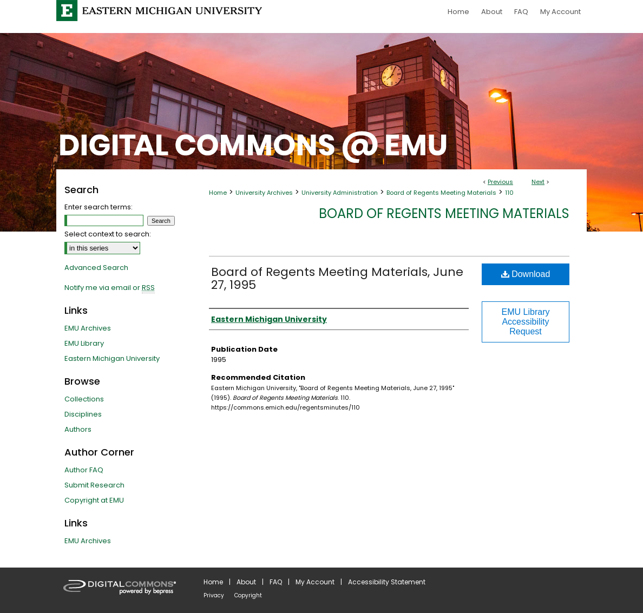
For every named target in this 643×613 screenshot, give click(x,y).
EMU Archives (87, 328)
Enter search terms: (98, 207)
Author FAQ (83, 470)
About (246, 581)
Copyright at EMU (94, 500)
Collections (84, 399)
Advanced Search (96, 267)
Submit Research (94, 485)
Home (218, 192)
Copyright (248, 595)
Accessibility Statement (386, 581)
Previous (500, 181)
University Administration (339, 192)
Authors (77, 429)
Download (525, 274)
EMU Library (84, 343)
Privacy (214, 595)
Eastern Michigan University (112, 358)
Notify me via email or (109, 287)
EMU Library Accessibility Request (526, 321)
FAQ (276, 581)
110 (509, 192)
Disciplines (83, 414)
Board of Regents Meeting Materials (441, 192)
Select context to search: (107, 234)
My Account (315, 581)
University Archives (264, 192)
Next (538, 181)
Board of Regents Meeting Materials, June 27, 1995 (337, 278)
